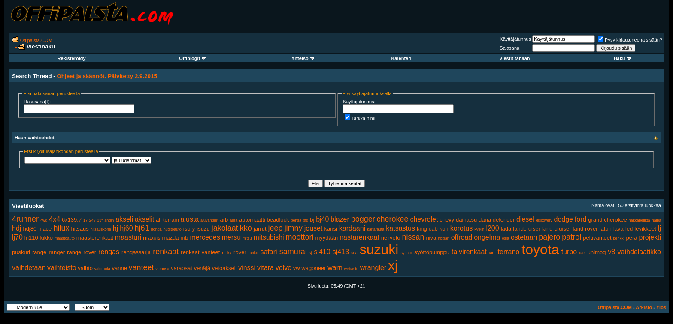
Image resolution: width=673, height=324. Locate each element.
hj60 (126, 228)
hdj (16, 228)
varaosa (162, 269)
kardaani (352, 228)
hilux (61, 228)
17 (85, 220)
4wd (44, 220)
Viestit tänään (514, 58)
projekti (650, 237)
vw (296, 268)
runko (253, 253)
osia (505, 238)
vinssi (246, 267)
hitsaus (79, 228)
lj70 (17, 237)
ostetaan (524, 237)
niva (431, 237)
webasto (351, 269)
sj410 (322, 251)
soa (354, 253)
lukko (46, 237)
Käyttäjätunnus (515, 39)
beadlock (278, 219)
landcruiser (526, 228)
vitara (265, 267)
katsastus (400, 228)
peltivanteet (597, 237)
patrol (571, 237)
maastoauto (65, 238)
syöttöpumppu (431, 252)
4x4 (54, 219)
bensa (296, 220)
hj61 (142, 228)
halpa (656, 220)
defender (504, 219)
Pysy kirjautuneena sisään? (630, 39)
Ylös (661, 307)
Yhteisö (302, 58)
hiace (45, 228)
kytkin (479, 229)
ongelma (487, 237)
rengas (108, 251)
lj (659, 228)
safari (268, 251)
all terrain (167, 219)
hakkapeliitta (639, 220)
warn (335, 267)
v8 (611, 251)
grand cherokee (607, 219)
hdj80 (29, 228)
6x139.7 (72, 219)
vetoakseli (224, 268)
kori (444, 228)
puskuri (21, 252)
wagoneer (313, 268)
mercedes (205, 237)
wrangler (373, 267)
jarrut (260, 228)
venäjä (202, 268)
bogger (363, 219)
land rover (585, 228)
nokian (443, 238)
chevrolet (424, 219)
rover (239, 252)
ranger (57, 252)
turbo (569, 251)
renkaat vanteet (200, 252)
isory (189, 228)
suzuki (379, 249)
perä (631, 237)
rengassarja (136, 252)
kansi (330, 228)
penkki (618, 238)
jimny (294, 228)
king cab (427, 228)
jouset (313, 228)
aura (233, 220)
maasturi (128, 237)
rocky (226, 253)
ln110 (31, 237)
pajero (549, 237)
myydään (326, 237)
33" (100, 220)
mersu (231, 237)
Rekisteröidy (72, 58)
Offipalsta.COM (36, 40)
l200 (492, 228)
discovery (544, 220)
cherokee (393, 219)
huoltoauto (173, 229)
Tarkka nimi (360, 118)
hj (115, 228)
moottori (300, 237)
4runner (25, 219)
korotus (461, 228)
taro (492, 253)
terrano (509, 251)
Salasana (509, 48)
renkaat (166, 251)
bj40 (322, 219)
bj (312, 219)
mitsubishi (268, 237)
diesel (525, 219)
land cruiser (556, 228)
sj (310, 253)
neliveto (390, 237)
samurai (293, 251)
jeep (275, 228)
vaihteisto (61, 267)
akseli (124, 219)
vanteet (141, 267)
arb (224, 219)
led (629, 228)
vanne (119, 268)
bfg (306, 220)
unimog (597, 252)
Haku (622, 58)
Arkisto (644, 307)
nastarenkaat (359, 237)
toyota (540, 249)
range (39, 252)
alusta (190, 219)
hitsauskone (101, 229)
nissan (413, 237)
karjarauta (375, 229)
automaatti (252, 219)
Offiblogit (192, 58)
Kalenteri (401, 58)
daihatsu (466, 219)
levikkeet (645, 228)
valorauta (102, 269)
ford (581, 219)
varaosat (181, 268)
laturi (606, 228)
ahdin (109, 220)
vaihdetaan (28, 267)
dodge (563, 219)
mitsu (247, 238)
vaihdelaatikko (639, 251)
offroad (462, 237)
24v (92, 220)
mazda (170, 237)
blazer (339, 219)
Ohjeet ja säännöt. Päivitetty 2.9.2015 (107, 76)
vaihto (85, 268)
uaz (582, 253)
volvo (283, 267)
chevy (447, 219)
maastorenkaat (94, 237)
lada (506, 228)
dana (485, 219)
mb (184, 237)
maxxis (151, 237)
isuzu (203, 228)
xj (393, 265)
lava (618, 228)
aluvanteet (209, 220)
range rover (81, 252)
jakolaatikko (232, 228)
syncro (406, 253)
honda (156, 229)
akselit (144, 219)
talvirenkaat (469, 251)
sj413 (341, 251)
